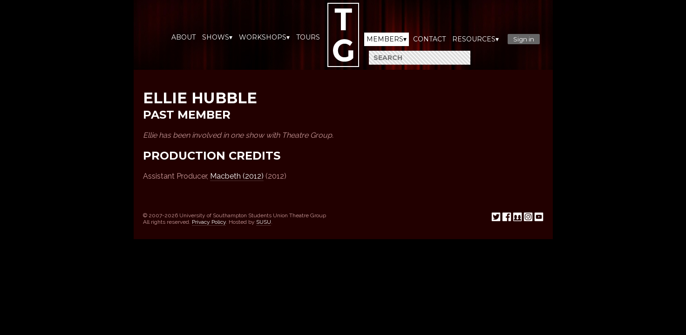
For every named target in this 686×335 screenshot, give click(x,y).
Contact (429, 39)
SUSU (263, 222)
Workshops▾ (264, 37)
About (183, 37)
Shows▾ (217, 37)
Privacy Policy (209, 222)
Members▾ (387, 39)
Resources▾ (475, 39)
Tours (308, 37)
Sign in (523, 39)
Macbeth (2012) (237, 176)
